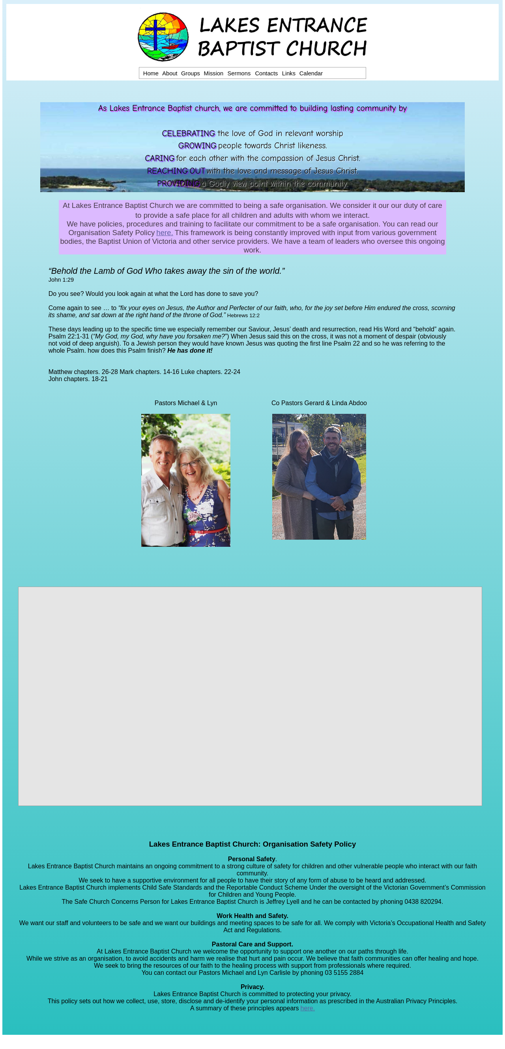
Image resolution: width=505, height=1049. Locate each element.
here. (164, 232)
